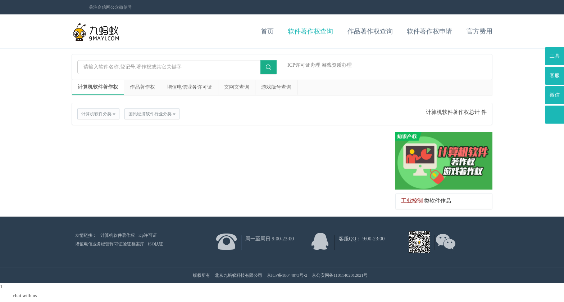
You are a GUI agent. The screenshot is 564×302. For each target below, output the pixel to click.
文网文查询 (236, 87)
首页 (267, 31)
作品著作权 (142, 87)
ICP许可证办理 (303, 65)
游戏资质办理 (337, 65)
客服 (555, 75)
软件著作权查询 (310, 31)
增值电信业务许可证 (189, 87)
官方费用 (479, 31)
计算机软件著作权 (98, 87)
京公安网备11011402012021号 (340, 275)
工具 (555, 56)
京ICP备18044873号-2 (287, 275)
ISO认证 (155, 244)
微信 (555, 95)
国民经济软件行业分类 (152, 113)
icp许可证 (147, 235)
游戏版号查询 (276, 87)
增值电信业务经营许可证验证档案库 (109, 244)
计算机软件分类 (98, 113)
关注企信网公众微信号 (110, 7)
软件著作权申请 (429, 31)
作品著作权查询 (370, 31)
